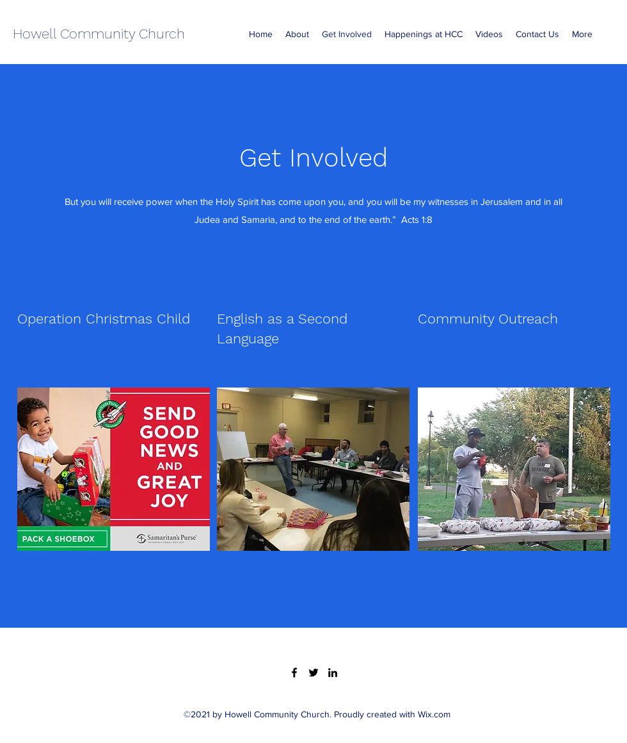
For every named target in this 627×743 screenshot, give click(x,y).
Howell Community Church (99, 34)
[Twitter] (313, 672)
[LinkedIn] (332, 672)
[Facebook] (294, 672)
